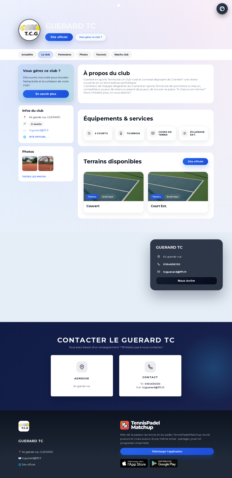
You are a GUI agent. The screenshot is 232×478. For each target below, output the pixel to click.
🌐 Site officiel (26, 464)
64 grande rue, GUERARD (44, 117)
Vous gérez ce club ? (90, 37)
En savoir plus (46, 94)
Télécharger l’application (167, 451)
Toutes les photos (34, 176)
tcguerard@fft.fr (39, 130)
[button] (29, 163)
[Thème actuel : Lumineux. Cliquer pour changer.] (222, 8)
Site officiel (59, 37)
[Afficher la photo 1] (113, 5)
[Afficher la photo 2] (118, 5)
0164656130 (171, 264)
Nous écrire (186, 280)
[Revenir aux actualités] (29, 30)
